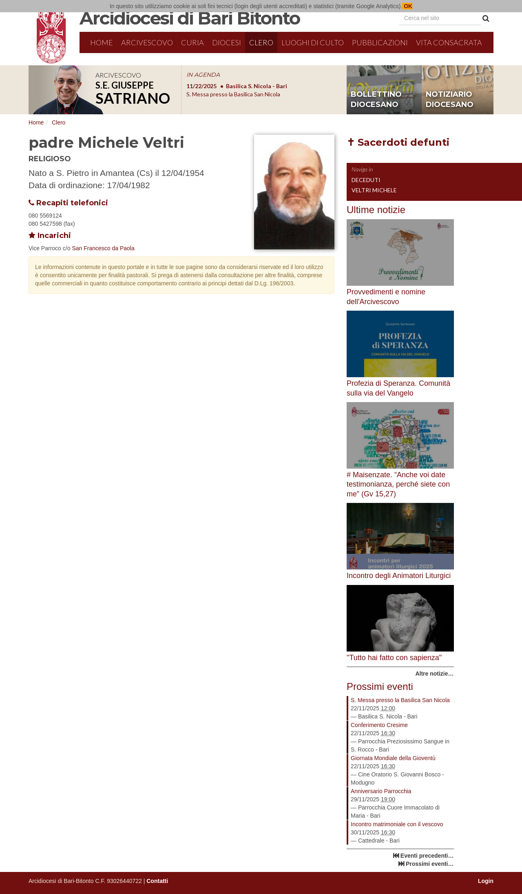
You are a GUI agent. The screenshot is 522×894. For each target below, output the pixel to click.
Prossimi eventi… (430, 864)
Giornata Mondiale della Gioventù (393, 758)
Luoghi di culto (312, 42)
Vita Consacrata (449, 42)
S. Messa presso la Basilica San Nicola (400, 700)
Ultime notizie (376, 209)
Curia (192, 42)
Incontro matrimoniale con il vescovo (397, 824)
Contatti (157, 881)
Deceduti (366, 179)
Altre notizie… (434, 673)
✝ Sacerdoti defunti (398, 142)
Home (101, 42)
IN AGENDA (203, 74)
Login (485, 881)
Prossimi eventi (380, 686)
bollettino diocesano (376, 99)
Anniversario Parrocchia (381, 791)
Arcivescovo (147, 42)
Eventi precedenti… (427, 855)
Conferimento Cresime (379, 725)
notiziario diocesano (449, 99)
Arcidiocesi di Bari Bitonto (190, 18)
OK (407, 6)
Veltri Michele (374, 190)
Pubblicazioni (380, 42)
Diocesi (226, 42)
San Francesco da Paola (103, 248)
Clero (261, 42)
